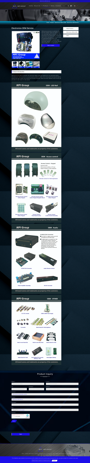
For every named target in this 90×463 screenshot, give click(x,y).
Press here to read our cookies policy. (41, 460)
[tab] (71, 28)
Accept (54, 460)
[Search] (66, 6)
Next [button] (38, 45)
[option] (26, 45)
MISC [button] (67, 35)
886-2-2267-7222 (47, 456)
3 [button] (25, 60)
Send (14, 421)
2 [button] (23, 60)
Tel (12, 386)
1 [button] (22, 60)
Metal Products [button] (69, 28)
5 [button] (29, 60)
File (12, 407)
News (52, 6)
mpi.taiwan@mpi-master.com (48, 454)
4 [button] (27, 60)
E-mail (48, 381)
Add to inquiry (50, 45)
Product (52, 22)
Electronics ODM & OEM (60, 22)
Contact (58, 6)
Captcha (14, 412)
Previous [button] (12, 45)
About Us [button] (37, 6)
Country (14, 391)
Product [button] (46, 6)
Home (31, 6)
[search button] (68, 6)
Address (48, 386)
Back (20, 434)
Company (31, 386)
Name (13, 381)
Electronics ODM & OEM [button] (71, 32)
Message (14, 402)
